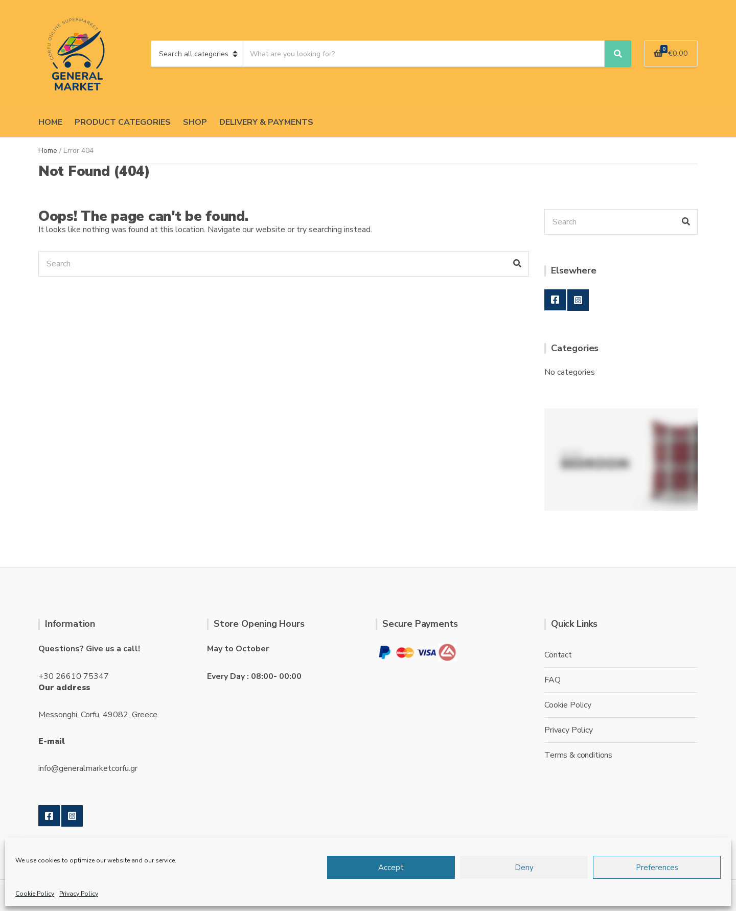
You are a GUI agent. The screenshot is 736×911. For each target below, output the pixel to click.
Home (47, 150)
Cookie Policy (34, 894)
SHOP (195, 122)
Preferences (657, 867)
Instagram (578, 300)
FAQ (552, 680)
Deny (524, 867)
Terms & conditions (578, 755)
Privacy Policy (78, 894)
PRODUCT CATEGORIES (123, 122)
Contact (558, 655)
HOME (50, 122)
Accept (391, 867)
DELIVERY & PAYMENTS (266, 122)
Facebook (555, 300)
